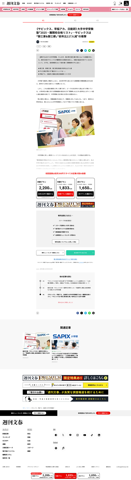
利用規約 (18, 466)
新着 (23, 3)
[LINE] (70, 435)
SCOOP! (29, 3)
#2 (75, 20)
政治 (28, 434)
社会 (44, 46)
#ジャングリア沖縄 (52, 9)
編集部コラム (7, 454)
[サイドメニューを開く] (3, 3)
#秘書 (23, 9)
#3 (97, 20)
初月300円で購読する (45, 194)
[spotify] (56, 448)
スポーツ (30, 447)
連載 (64, 3)
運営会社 (108, 466)
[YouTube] (85, 435)
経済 (28, 444)
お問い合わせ (6, 466)
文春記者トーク (72, 3)
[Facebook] (56, 435)
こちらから (81, 262)
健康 (28, 451)
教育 (49, 46)
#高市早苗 (16, 9)
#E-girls (70, 9)
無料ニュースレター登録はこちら (50, 253)
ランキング (58, 3)
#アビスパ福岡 (40, 9)
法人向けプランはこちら (80, 253)
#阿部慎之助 (6, 9)
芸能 (28, 437)
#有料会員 (86, 9)
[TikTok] (92, 435)
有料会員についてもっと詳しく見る (65, 242)
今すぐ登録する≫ (74, 15)
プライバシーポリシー (33, 466)
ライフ (38, 46)
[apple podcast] (63, 448)
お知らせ (67, 466)
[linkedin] (99, 435)
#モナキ (78, 9)
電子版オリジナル (39, 3)
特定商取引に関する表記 (52, 466)
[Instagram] (77, 435)
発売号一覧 (49, 3)
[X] (63, 435)
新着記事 (6, 434)
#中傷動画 (30, 9)
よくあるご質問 (80, 466)
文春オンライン (95, 466)
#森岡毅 (63, 9)
